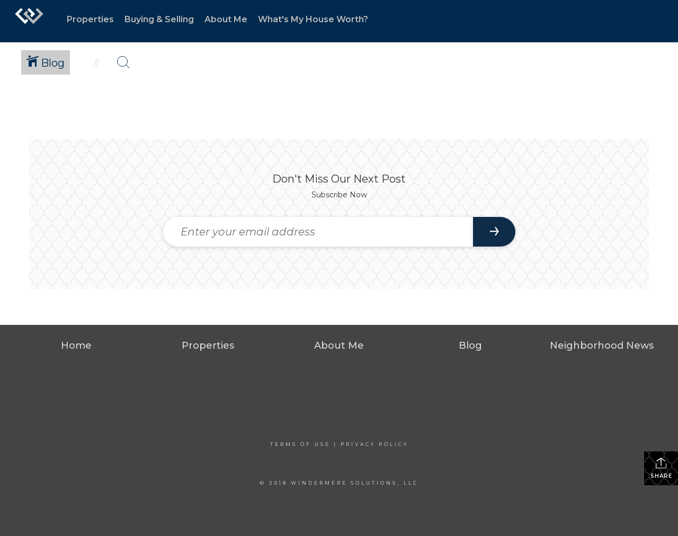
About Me (225, 19)
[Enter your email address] (318, 232)
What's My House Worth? (313, 19)
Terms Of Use (300, 444)
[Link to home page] (29, 21)
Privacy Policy (374, 444)
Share (661, 468)
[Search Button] (123, 62)
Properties (90, 19)
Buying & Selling (159, 19)
